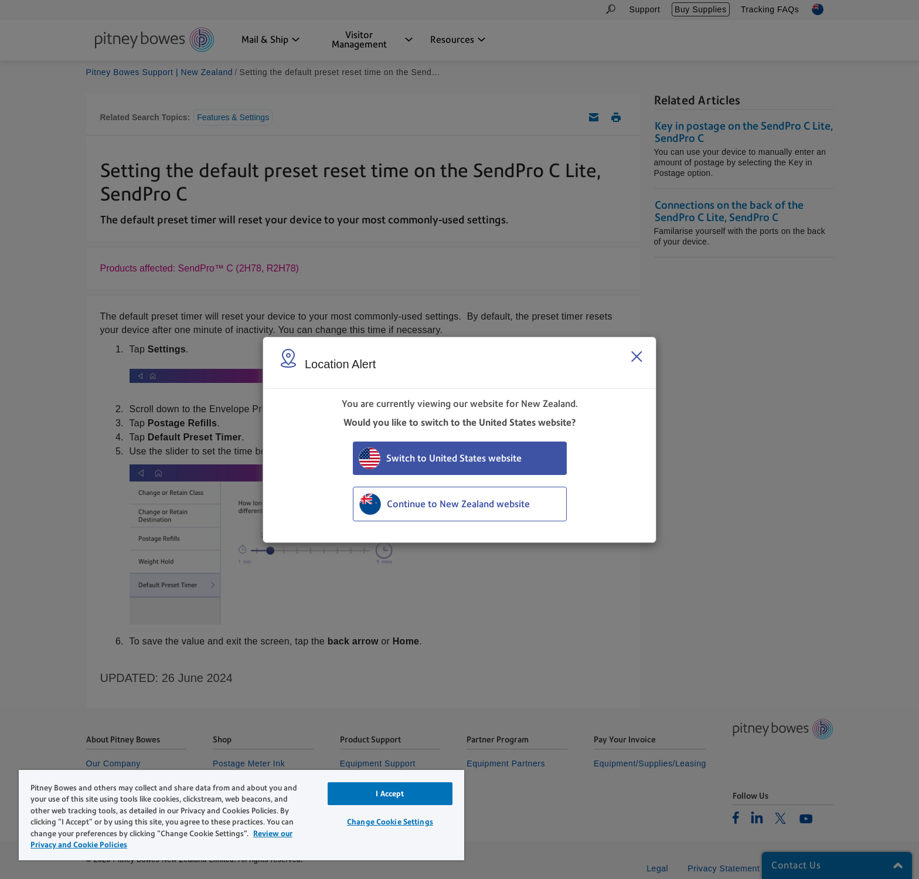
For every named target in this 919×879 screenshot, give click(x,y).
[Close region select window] (636, 356)
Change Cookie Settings (390, 821)
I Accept (390, 793)
